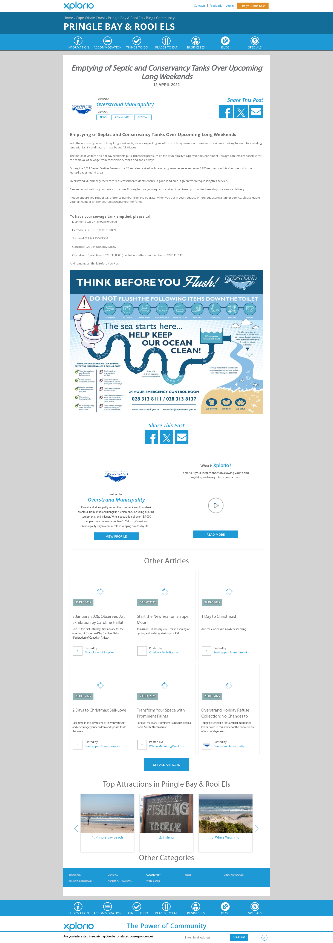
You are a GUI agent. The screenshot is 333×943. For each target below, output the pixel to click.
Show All (75, 874)
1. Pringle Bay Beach (107, 837)
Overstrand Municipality (125, 104)
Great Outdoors (234, 874)
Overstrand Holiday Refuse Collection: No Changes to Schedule (225, 716)
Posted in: (102, 111)
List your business (252, 6)
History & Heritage (80, 880)
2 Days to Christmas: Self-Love (99, 710)
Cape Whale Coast (90, 17)
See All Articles (166, 764)
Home (68, 17)
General (143, 117)
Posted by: (102, 98)
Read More (216, 534)
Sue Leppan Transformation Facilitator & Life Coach (233, 652)
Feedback (215, 6)
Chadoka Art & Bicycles (99, 652)
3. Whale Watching (226, 837)
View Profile (116, 536)
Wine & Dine (153, 880)
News (103, 117)
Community (165, 17)
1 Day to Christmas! (218, 616)
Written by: (116, 494)
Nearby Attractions (120, 880)
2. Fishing (166, 837)
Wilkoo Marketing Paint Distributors (169, 746)
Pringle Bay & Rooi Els (125, 17)
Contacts (199, 6)
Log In (230, 6)
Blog (149, 17)
